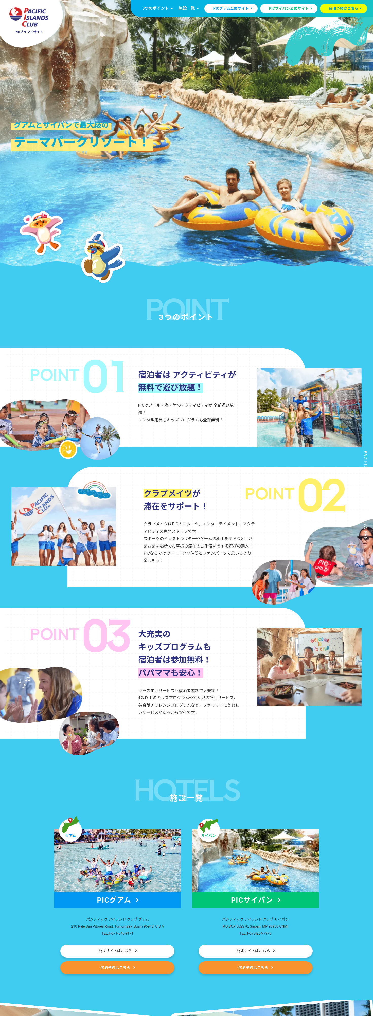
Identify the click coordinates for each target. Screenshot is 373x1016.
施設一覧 (187, 8)
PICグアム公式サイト (231, 8)
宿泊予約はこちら (344, 8)
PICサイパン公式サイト (289, 8)
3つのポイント (155, 8)
